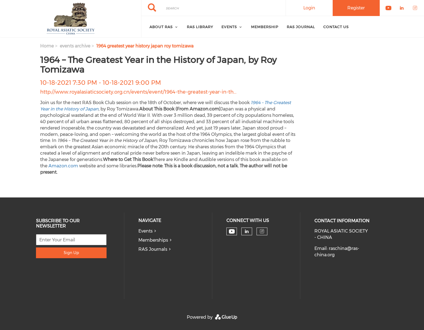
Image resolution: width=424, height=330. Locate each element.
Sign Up (71, 252)
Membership (264, 27)
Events (145, 231)
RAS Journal (301, 27)
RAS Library (200, 27)
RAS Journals (152, 249)
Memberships (153, 240)
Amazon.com (63, 165)
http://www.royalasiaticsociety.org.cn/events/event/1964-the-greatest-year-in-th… (138, 92)
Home (47, 46)
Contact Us (336, 27)
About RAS (161, 27)
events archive (75, 46)
